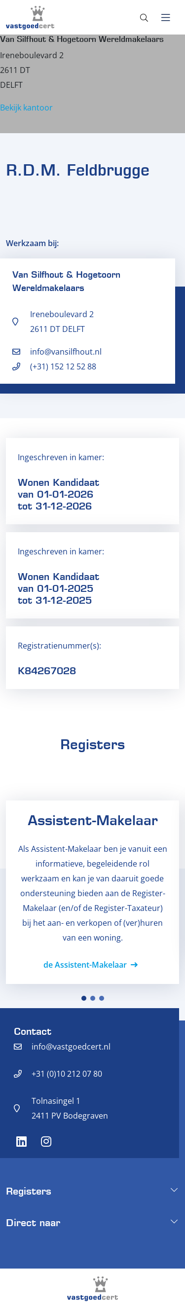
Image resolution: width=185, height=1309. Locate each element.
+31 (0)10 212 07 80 (67, 1073)
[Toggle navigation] (165, 17)
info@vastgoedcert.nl (71, 1046)
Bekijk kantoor (26, 107)
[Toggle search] (144, 17)
